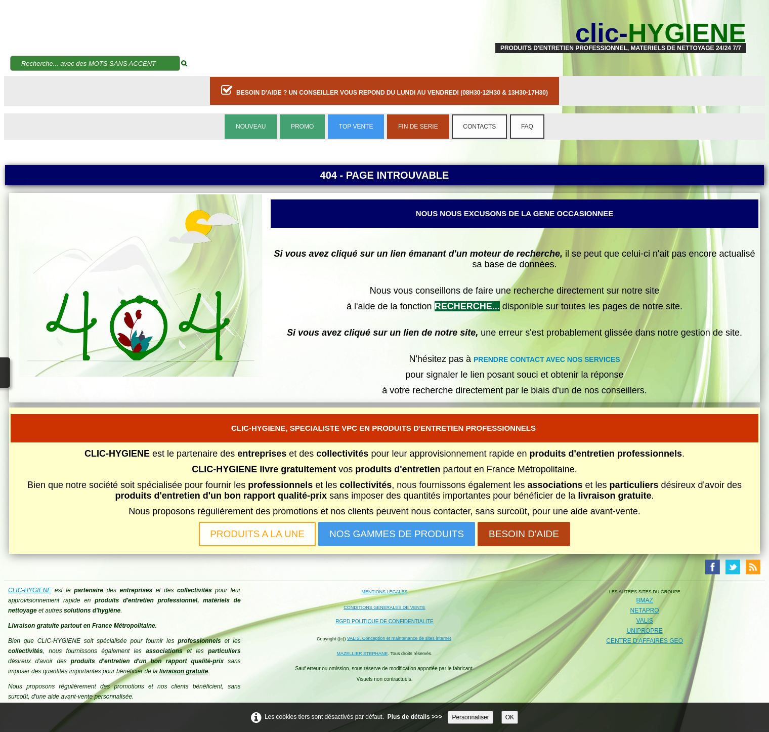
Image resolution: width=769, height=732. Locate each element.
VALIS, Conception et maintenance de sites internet (399, 638)
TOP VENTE (356, 126)
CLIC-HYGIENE (29, 590)
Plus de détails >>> (415, 716)
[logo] (621, 32)
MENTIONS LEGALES (384, 591)
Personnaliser (470, 717)
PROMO (302, 126)
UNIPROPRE (644, 630)
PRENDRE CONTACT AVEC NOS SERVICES (547, 359)
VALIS (644, 620)
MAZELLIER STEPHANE (362, 653)
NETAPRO (644, 610)
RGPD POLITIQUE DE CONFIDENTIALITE (384, 621)
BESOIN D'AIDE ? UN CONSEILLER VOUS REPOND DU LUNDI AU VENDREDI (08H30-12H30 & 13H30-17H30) (384, 90)
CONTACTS (479, 126)
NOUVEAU (251, 126)
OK (509, 717)
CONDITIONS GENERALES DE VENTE (384, 607)
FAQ (527, 126)
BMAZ (644, 600)
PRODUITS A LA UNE (257, 533)
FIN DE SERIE (418, 126)
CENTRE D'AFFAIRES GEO (644, 640)
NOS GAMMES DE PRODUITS (396, 533)
